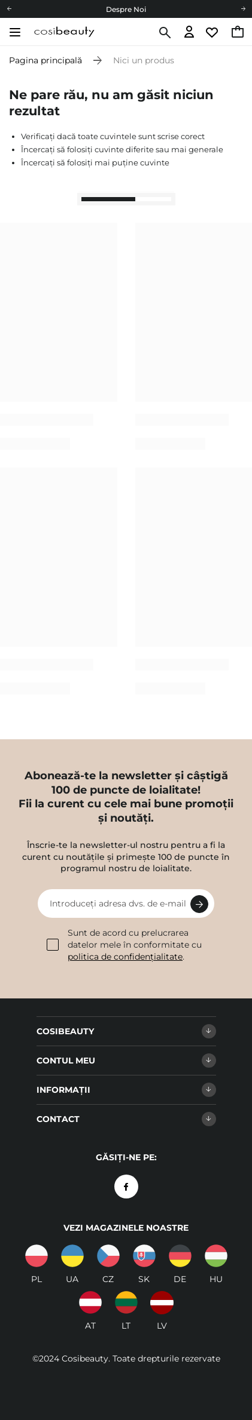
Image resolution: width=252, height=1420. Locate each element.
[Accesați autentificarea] (189, 32)
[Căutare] (163, 33)
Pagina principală (45, 60)
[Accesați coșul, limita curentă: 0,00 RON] (238, 33)
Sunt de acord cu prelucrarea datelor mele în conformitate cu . (124, 944)
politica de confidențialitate (125, 956)
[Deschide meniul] (14, 32)
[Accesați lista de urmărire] (213, 32)
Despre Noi (126, 9)
